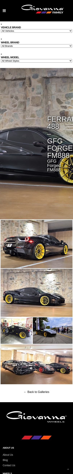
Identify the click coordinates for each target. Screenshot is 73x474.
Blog (5, 460)
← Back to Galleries (36, 391)
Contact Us (9, 465)
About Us (8, 454)
